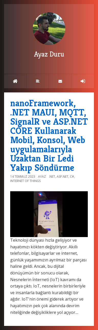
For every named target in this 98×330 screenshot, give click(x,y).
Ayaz (42, 176)
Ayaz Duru (49, 35)
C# (72, 176)
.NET (52, 176)
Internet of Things (25, 181)
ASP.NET (62, 176)
